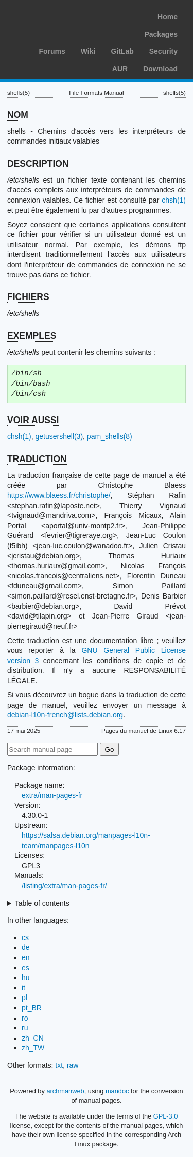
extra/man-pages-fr (52, 795)
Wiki (88, 51)
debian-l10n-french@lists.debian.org (65, 715)
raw (73, 1065)
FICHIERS (28, 297)
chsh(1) (174, 200)
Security (163, 51)
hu (26, 977)
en (26, 957)
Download (160, 69)
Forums (52, 51)
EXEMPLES (31, 336)
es (25, 968)
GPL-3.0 (165, 1116)
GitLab (122, 51)
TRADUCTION (37, 459)
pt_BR (32, 1008)
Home (167, 17)
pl (24, 997)
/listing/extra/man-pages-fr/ (64, 886)
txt (59, 1065)
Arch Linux (57, 15)
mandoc (117, 1091)
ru (25, 1028)
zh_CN (33, 1038)
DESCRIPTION (38, 163)
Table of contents (42, 903)
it (23, 988)
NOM (17, 115)
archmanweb (65, 1091)
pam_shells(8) (109, 436)
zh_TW (33, 1048)
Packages (161, 34)
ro (25, 1018)
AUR (120, 69)
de (26, 947)
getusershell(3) (59, 436)
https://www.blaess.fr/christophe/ (59, 495)
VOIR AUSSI (33, 420)
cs (25, 937)
